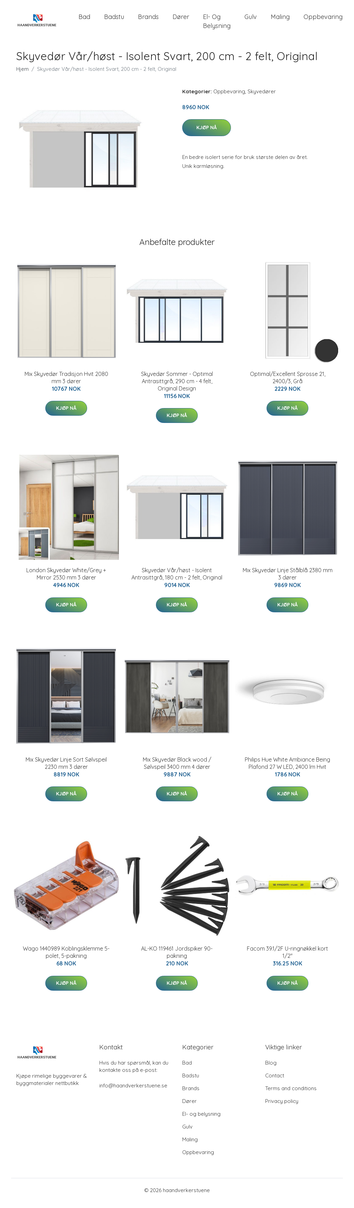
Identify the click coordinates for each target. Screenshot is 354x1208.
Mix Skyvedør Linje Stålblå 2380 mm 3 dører (288, 580)
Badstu (114, 20)
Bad (84, 20)
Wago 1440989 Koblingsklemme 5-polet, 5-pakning (66, 958)
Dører (181, 20)
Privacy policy (281, 1107)
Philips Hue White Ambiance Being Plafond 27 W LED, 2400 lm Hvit (287, 769)
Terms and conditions (291, 1094)
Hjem (22, 75)
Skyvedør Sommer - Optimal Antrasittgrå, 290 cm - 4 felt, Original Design (177, 387)
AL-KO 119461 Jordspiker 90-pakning (177, 958)
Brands (148, 20)
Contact (274, 1081)
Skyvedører (262, 97)
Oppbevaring (323, 20)
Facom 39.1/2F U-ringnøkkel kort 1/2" (287, 958)
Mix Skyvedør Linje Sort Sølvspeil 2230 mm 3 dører (66, 769)
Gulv (250, 20)
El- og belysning (217, 24)
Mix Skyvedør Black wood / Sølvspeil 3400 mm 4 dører (177, 769)
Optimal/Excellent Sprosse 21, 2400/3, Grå (287, 383)
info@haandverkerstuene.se (133, 1091)
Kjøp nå (206, 134)
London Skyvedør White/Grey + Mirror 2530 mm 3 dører (66, 580)
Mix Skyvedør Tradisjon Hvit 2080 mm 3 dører (66, 383)
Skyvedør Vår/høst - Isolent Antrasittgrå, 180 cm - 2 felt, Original (176, 580)
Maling (280, 20)
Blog (271, 1068)
